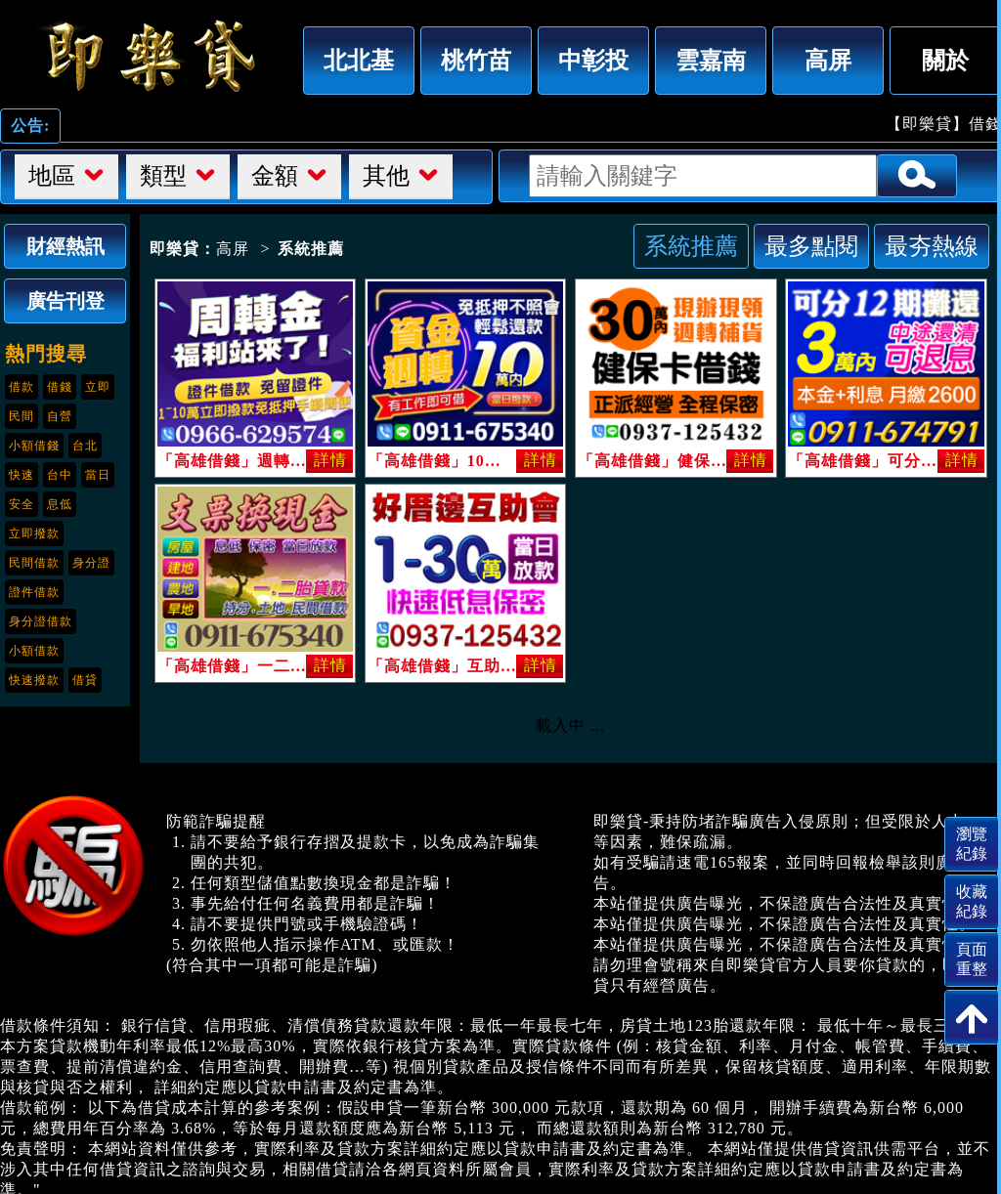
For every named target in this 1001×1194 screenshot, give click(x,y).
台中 (59, 475)
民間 (21, 416)
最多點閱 (811, 246)
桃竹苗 (476, 60)
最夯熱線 (932, 246)
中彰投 (593, 60)
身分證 (91, 563)
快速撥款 (34, 680)
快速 (21, 475)
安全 (21, 504)
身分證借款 (40, 621)
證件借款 (34, 592)
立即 (97, 387)
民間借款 (34, 563)
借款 (21, 387)
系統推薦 (691, 246)
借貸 (85, 680)
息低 (59, 504)
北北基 (359, 60)
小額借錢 (34, 445)
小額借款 (34, 651)
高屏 (828, 60)
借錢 (59, 387)
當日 (97, 475)
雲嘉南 (710, 60)
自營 (59, 416)
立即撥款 (34, 533)
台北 (85, 445)
